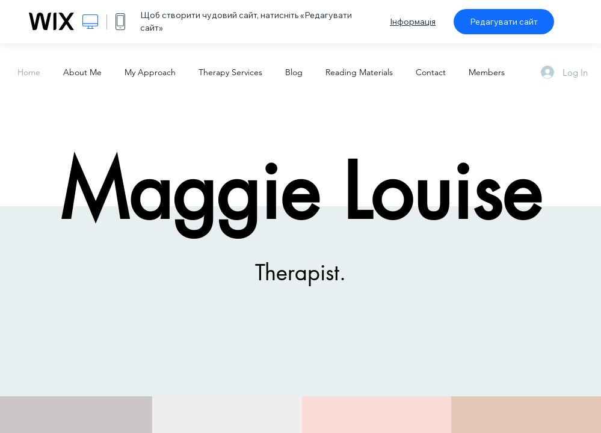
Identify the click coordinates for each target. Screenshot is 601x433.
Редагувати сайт (504, 21)
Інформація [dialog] (413, 21)
